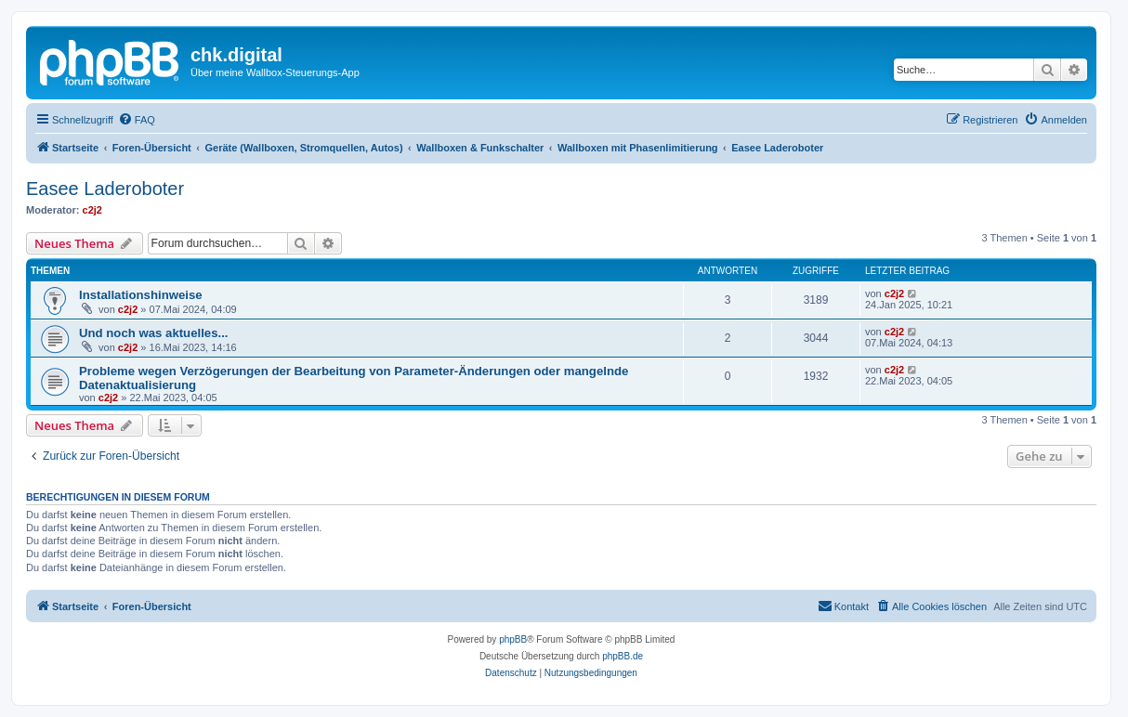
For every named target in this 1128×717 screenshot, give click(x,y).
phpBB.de (622, 656)
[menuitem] (136, 120)
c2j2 (92, 209)
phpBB (513, 639)
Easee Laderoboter (105, 188)
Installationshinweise (141, 295)
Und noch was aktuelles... (154, 333)
